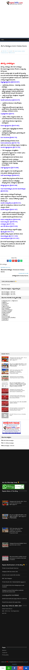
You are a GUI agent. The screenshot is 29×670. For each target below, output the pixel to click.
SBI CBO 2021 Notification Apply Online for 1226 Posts (14, 598)
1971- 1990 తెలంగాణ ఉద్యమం (8, 443)
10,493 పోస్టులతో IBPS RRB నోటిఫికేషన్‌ (10, 595)
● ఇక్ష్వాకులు (4, 302)
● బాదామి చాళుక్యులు (6, 307)
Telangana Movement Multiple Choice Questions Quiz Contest (17, 377)
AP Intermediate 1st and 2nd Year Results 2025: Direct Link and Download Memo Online (17, 409)
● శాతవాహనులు (5, 303)
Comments (12, 52)
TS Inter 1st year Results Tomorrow (10, 568)
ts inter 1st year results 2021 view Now (11, 575)
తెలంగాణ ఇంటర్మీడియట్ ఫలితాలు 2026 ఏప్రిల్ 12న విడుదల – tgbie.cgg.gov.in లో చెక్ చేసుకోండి (18, 365)
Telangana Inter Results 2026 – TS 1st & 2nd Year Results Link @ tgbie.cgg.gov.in (18, 359)
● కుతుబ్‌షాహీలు (5, 319)
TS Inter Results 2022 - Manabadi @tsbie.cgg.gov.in (14, 582)
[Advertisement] (14, 21)
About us (4, 650)
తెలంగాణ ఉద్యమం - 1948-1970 (8, 292)
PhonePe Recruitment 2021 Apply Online (11, 602)
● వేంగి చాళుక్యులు (5, 308)
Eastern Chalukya (17, 51)
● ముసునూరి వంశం (6, 316)
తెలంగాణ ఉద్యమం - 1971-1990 (8, 293)
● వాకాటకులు (4, 304)
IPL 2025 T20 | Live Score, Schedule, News (18, 414)
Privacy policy (5, 655)
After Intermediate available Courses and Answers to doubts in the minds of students (18, 558)
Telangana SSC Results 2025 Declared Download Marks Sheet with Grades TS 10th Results (17, 390)
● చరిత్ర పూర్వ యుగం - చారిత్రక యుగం (10, 301)
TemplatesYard (12, 662)
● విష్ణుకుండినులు (5, 306)
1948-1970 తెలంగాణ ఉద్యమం (8, 440)
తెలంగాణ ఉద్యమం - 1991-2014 (8, 445)
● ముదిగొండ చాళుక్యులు (7, 311)
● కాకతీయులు (5, 315)
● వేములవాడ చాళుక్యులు (7, 310)
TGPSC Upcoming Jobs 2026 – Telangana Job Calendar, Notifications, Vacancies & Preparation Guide (16, 371)
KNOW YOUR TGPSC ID (7, 608)
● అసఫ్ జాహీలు (5, 320)
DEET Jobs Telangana (7, 578)
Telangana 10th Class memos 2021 (10, 571)
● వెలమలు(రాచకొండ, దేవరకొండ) (8, 317)
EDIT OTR (4, 613)
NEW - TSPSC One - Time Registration (10, 611)
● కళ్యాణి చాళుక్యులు (6, 312)
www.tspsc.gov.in (6, 284)
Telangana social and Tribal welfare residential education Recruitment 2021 (12, 591)
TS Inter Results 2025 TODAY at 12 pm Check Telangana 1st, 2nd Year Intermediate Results (17, 396)
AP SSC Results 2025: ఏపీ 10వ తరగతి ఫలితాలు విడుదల (18, 402)
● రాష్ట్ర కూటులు (5, 313)
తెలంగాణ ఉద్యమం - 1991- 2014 (8, 294)
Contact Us (4, 652)
